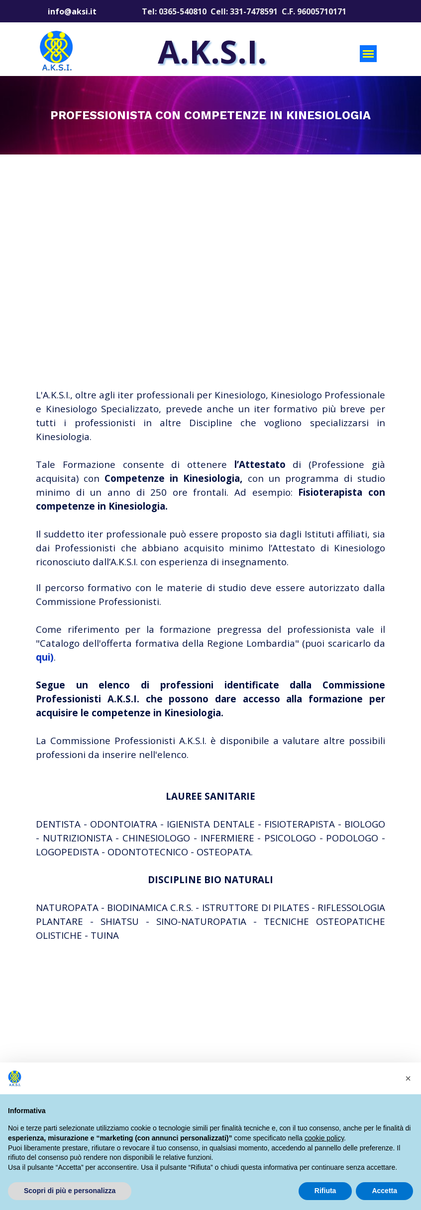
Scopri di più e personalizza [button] (69, 1191)
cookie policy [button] (324, 1138)
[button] (408, 1078)
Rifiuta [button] (325, 1191)
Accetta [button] (384, 1191)
